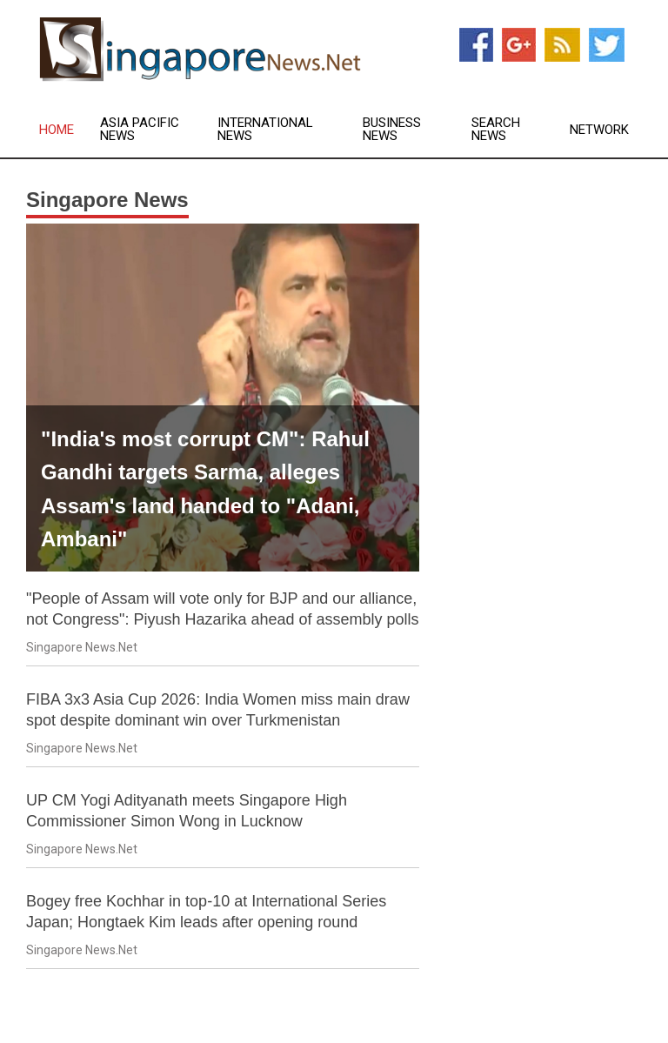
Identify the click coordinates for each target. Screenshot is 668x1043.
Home (56, 130)
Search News (495, 130)
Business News (392, 130)
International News (265, 130)
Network (599, 130)
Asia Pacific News (139, 130)
